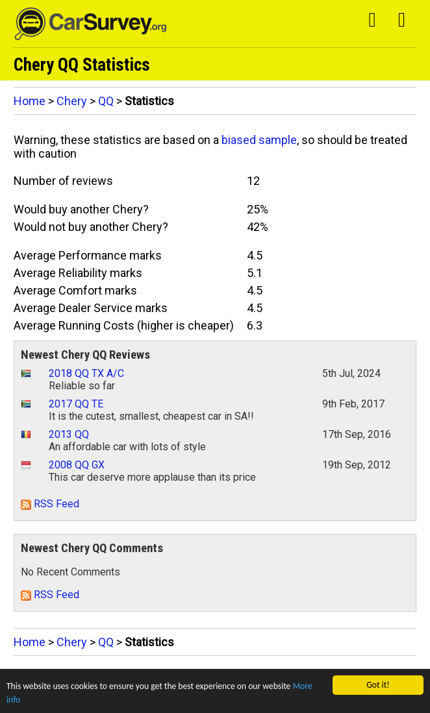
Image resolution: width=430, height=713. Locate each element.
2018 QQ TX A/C (86, 373)
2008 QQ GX (77, 465)
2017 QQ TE (76, 404)
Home (29, 101)
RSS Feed (50, 504)
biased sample (259, 140)
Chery (72, 101)
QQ (106, 101)
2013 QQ (69, 434)
